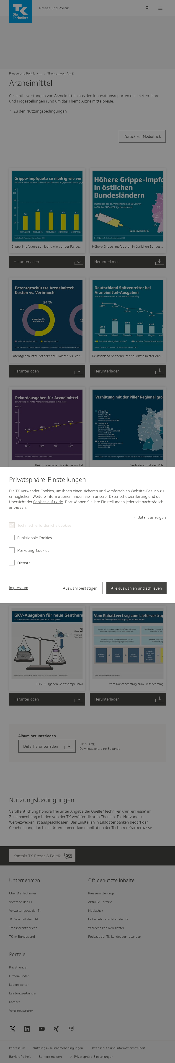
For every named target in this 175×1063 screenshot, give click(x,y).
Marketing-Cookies (33, 550)
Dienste (24, 562)
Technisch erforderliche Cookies (44, 525)
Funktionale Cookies (34, 537)
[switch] (149, 517)
